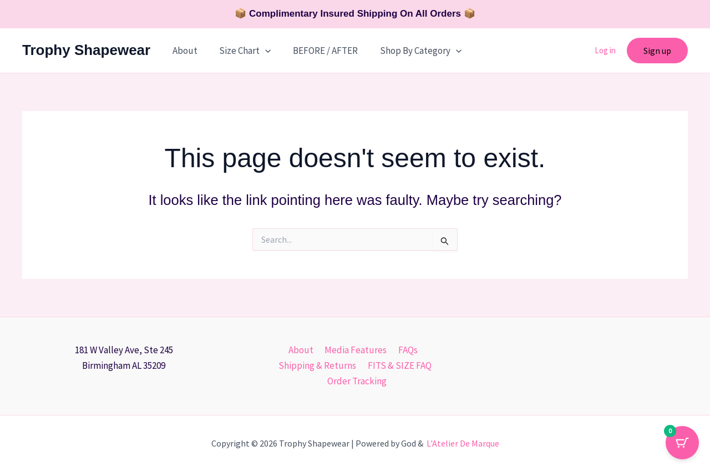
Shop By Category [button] (409, 50)
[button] (260, 50)
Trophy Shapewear (86, 50)
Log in (605, 50)
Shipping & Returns (318, 365)
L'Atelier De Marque (463, 443)
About (183, 50)
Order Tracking (357, 381)
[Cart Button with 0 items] (682, 443)
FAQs (405, 350)
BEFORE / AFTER (317, 50)
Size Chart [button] (240, 50)
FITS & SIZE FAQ (398, 365)
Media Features (355, 350)
